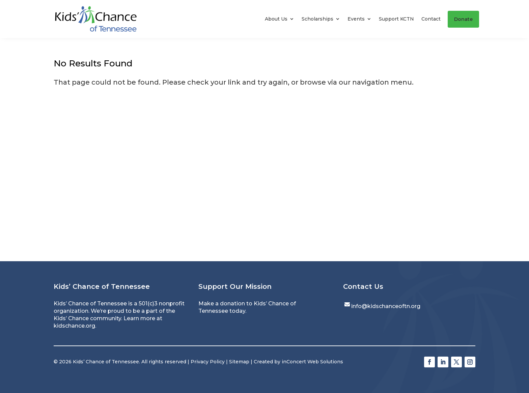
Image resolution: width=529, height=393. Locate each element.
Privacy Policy (208, 362)
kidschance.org (74, 326)
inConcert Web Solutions (312, 362)
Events (356, 19)
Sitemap (239, 362)
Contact (431, 19)
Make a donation (221, 303)
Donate (463, 19)
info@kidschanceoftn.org (385, 306)
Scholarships (317, 19)
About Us (276, 19)
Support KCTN (396, 19)
